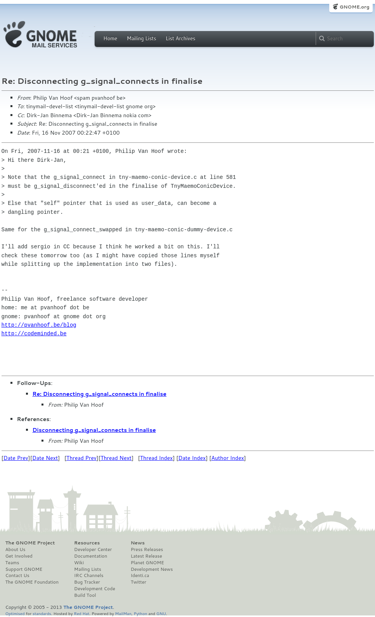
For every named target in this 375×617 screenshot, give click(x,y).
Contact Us (17, 575)
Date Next (45, 458)
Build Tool (85, 595)
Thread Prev (81, 458)
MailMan (123, 613)
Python (140, 613)
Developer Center (93, 549)
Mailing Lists (141, 38)
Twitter (138, 582)
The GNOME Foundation (32, 582)
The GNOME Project (30, 543)
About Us (15, 549)
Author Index (227, 458)
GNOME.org (354, 6)
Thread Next (115, 458)
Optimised (15, 613)
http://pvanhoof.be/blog (39, 325)
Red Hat (81, 613)
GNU (161, 613)
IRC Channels (89, 575)
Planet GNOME (147, 563)
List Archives (180, 38)
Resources (87, 543)
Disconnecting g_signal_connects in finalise (94, 430)
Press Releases (147, 549)
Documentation (90, 556)
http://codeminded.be (34, 333)
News (138, 543)
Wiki (79, 563)
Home (111, 38)
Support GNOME (24, 569)
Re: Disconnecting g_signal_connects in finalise (100, 394)
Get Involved (19, 556)
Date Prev (15, 458)
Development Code (94, 589)
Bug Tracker (87, 582)
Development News (152, 569)
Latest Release (146, 556)
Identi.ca (140, 575)
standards (42, 613)
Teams (12, 563)
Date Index (192, 458)
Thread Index (156, 458)
